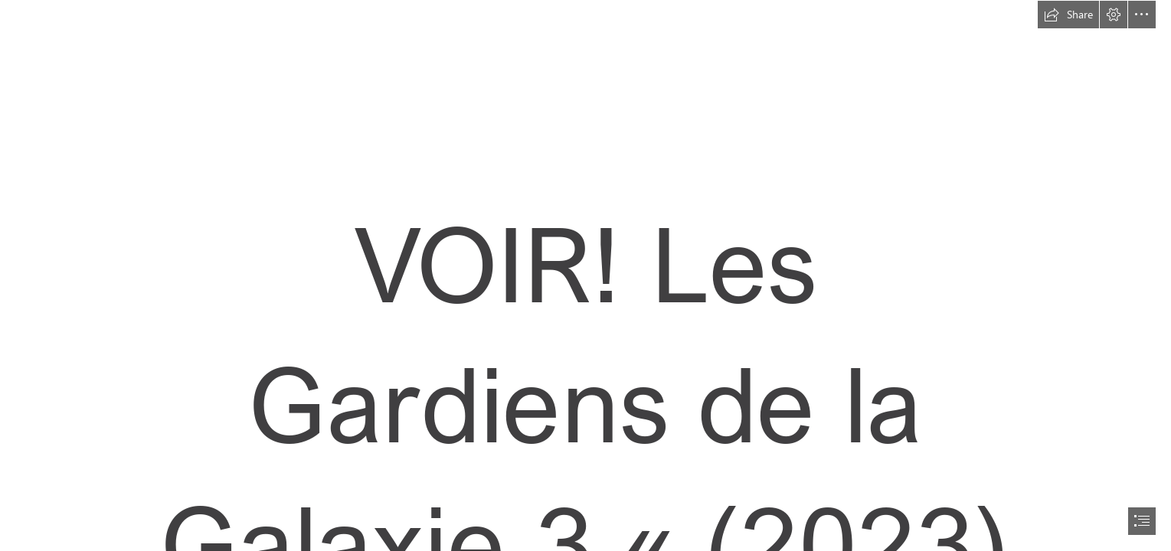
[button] (1068, 14)
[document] (585, 275)
